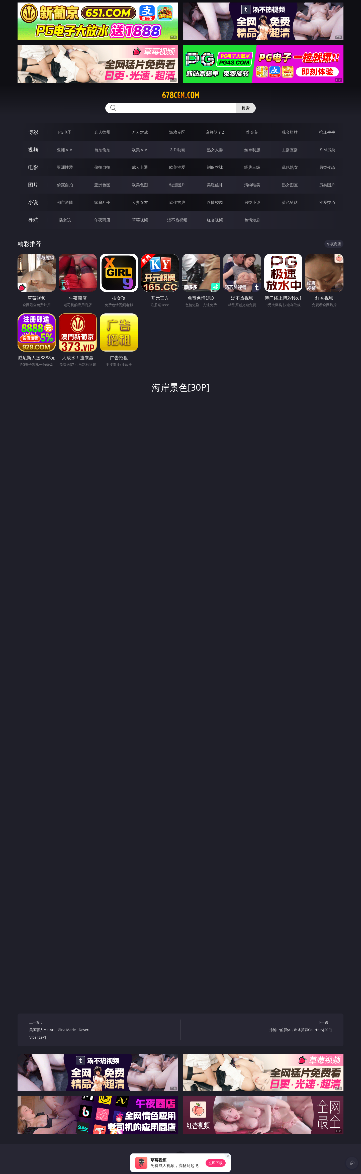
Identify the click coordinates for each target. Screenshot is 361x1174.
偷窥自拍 (65, 185)
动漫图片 (177, 185)
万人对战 (140, 132)
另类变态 (327, 167)
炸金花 (252, 132)
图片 (33, 184)
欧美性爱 (177, 167)
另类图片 (327, 185)
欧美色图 (140, 185)
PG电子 (64, 132)
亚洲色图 (102, 185)
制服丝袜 (215, 167)
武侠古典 (177, 202)
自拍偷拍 (102, 149)
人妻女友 (140, 202)
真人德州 (102, 132)
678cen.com (180, 95)
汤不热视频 (177, 220)
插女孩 (65, 220)
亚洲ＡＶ (65, 149)
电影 (33, 167)
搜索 (246, 108)
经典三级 (252, 167)
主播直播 (290, 149)
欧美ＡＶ (140, 149)
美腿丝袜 (215, 185)
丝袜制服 (252, 149)
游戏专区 (177, 132)
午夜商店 (102, 220)
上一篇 (62, 1030)
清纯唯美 (252, 185)
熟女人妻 (215, 149)
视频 (33, 149)
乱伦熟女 (290, 167)
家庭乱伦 (102, 202)
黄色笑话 (290, 202)
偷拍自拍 (102, 167)
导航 (33, 219)
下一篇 (299, 1027)
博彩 (33, 132)
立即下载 (216, 1162)
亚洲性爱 (65, 167)
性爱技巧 (327, 202)
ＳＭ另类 (327, 149)
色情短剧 (252, 220)
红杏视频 (215, 220)
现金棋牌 (290, 132)
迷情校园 (215, 202)
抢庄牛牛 (327, 132)
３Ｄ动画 (177, 149)
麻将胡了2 (215, 132)
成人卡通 (140, 167)
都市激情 (65, 202)
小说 (33, 202)
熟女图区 (290, 185)
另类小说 (252, 202)
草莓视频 (140, 220)
